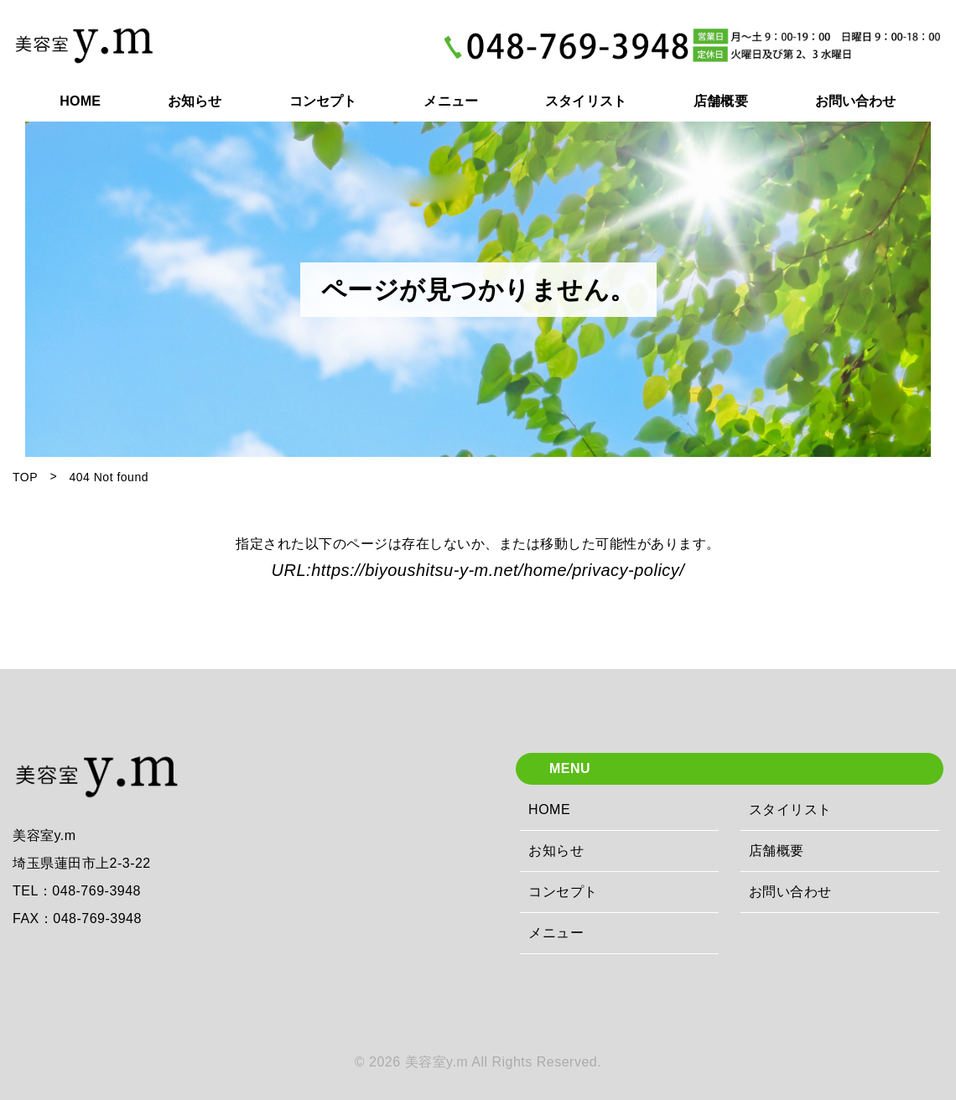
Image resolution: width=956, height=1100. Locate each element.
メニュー (556, 933)
